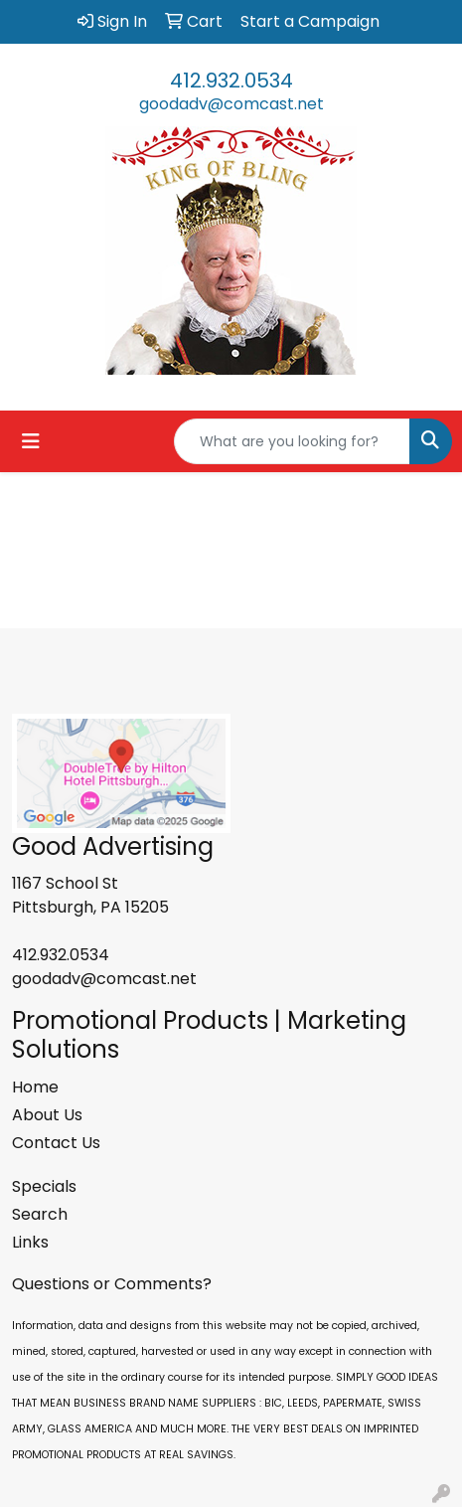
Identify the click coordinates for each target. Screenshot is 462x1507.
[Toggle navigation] (31, 441)
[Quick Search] (292, 441)
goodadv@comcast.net (231, 103)
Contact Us (56, 1142)
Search (40, 1214)
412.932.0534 (231, 80)
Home (35, 1087)
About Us (47, 1114)
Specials (44, 1186)
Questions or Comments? (112, 1283)
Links (30, 1242)
